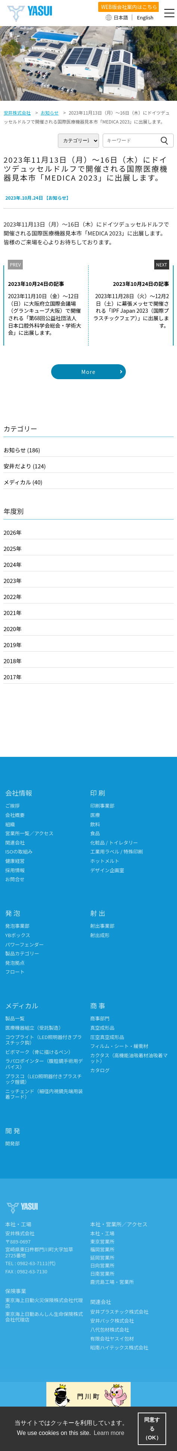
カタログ (100, 1070)
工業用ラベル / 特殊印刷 (116, 851)
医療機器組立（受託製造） (34, 1027)
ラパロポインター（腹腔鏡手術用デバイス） (44, 1063)
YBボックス (17, 935)
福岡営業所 (102, 1249)
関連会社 (15, 842)
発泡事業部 (17, 925)
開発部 (12, 1143)
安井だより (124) (24, 466)
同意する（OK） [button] (152, 1429)
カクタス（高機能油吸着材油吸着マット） (129, 1058)
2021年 (12, 613)
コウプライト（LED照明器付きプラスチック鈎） (43, 1039)
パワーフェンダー (24, 944)
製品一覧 (15, 1018)
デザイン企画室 (107, 870)
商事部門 (100, 1018)
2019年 (12, 645)
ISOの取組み (18, 851)
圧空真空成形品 (107, 1036)
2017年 (12, 677)
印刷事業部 (102, 805)
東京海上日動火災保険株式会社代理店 (44, 1303)
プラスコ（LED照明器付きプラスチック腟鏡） (43, 1079)
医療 (95, 814)
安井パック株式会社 (112, 1320)
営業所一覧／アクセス (29, 833)
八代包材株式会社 (109, 1329)
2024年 (12, 564)
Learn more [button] (109, 1433)
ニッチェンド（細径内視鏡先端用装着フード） (44, 1094)
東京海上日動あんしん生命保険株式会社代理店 (44, 1316)
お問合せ (15, 879)
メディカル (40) (22, 482)
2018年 (12, 661)
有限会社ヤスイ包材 (112, 1338)
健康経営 (15, 860)
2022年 (12, 596)
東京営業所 (102, 1241)
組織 (10, 824)
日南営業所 (102, 1273)
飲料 (95, 824)
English (145, 17)
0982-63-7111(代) (36, 1263)
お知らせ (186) (21, 450)
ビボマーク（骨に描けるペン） (39, 1051)
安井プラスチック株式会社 (119, 1311)
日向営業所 (102, 1265)
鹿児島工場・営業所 (112, 1281)
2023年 (12, 580)
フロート (15, 971)
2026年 (12, 532)
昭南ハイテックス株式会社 (119, 1347)
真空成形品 (102, 1027)
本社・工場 (102, 1233)
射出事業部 (102, 925)
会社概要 (15, 814)
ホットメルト (104, 860)
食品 (95, 833)
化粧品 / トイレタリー (114, 842)
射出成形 (100, 935)
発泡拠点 (15, 962)
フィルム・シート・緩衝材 (119, 1045)
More (88, 371)
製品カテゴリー (22, 953)
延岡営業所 (102, 1257)
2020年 (12, 629)
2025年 (12, 548)
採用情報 (15, 870)
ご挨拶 (12, 805)
